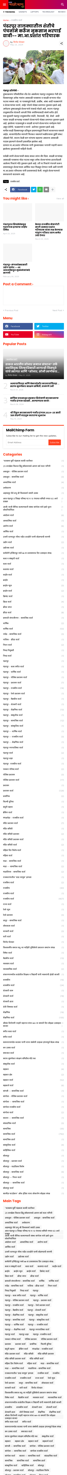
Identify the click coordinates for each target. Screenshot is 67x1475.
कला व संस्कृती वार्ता (33, 558)
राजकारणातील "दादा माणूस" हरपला (33, 877)
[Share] (61, 43)
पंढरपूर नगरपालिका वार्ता (33, 747)
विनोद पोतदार (33, 942)
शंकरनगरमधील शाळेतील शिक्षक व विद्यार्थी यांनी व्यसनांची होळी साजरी (33, 974)
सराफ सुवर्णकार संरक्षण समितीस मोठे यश (33, 1058)
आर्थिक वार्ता (33, 531)
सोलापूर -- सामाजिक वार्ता (33, 1182)
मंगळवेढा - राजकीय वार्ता (33, 817)
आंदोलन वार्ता (33, 515)
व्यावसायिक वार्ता (33, 969)
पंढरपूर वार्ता (33, 752)
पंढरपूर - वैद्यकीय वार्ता (33, 698)
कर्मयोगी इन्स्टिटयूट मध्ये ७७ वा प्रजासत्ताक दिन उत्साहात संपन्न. (33, 553)
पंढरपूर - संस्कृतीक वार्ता (33, 715)
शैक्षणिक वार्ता (33, 1017)
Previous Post (11, 310)
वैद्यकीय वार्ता (33, 958)
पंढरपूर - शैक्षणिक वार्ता (33, 709)
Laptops (35, 12)
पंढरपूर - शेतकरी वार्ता (33, 704)
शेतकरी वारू (33, 990)
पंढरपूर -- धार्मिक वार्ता (33, 731)
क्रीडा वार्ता (33, 612)
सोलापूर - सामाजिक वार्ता (33, 1171)
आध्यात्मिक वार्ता (33, 520)
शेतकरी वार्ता (33, 996)
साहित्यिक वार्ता (33, 1150)
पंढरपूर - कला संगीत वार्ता (33, 666)
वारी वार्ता (33, 936)
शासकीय (33, 979)
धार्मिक (33, 623)
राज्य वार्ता (33, 904)
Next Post (57, 310)
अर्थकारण (33, 487)
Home (6, 20)
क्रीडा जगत (33, 607)
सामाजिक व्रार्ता (33, 1139)
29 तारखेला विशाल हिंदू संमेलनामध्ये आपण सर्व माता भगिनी (33, 466)
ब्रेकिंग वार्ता (33, 812)
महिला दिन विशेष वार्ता (33, 850)
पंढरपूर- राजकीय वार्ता (33, 763)
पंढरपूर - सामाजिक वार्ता (33, 720)
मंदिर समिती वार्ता (33, 844)
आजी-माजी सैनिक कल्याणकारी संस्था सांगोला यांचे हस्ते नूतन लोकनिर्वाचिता (33, 508)
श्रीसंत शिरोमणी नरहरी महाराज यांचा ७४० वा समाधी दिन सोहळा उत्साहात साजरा (33, 1024)
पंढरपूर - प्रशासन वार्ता (33, 682)
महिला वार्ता (33, 855)
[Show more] (52, 189)
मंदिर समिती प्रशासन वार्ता (33, 839)
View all (60, 198)
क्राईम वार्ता (33, 590)
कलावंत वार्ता (33, 569)
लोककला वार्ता (33, 925)
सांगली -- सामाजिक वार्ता (33, 1090)
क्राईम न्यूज (33, 585)
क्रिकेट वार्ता (33, 596)
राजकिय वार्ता (33, 882)
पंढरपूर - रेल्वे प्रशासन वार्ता (33, 693)
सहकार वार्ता (33, 1079)
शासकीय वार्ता (33, 985)
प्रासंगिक (33, 796)
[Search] (63, 4)
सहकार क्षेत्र (33, 1074)
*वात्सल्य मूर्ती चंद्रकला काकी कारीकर (33, 460)
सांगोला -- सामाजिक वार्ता (33, 1101)
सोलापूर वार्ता (33, 1188)
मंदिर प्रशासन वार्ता (33, 823)
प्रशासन (33, 785)
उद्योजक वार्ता (33, 547)
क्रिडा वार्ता (33, 601)
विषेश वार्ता (33, 952)
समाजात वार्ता (33, 1052)
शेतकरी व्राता (33, 1001)
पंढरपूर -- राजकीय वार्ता (33, 736)
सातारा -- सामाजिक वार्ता (33, 1117)
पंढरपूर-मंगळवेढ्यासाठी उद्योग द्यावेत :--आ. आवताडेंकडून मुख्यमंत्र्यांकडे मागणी (16, 268)
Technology (48, 12)
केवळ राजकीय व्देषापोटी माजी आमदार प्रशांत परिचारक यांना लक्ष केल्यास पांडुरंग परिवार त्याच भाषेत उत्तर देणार (49, 230)
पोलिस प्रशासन (33, 774)
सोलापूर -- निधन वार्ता (33, 1177)
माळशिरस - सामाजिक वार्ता (33, 871)
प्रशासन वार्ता (33, 790)
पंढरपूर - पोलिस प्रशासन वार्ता (33, 677)
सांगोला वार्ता (33, 1112)
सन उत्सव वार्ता (33, 1047)
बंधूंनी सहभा (33, 806)
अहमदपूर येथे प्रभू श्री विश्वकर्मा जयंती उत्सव (33, 493)
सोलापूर (33, 1155)
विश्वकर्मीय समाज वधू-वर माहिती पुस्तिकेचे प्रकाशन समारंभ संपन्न (33, 947)
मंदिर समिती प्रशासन (33, 833)
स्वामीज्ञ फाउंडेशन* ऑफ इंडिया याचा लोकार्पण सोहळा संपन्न (33, 1193)
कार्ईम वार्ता (33, 574)
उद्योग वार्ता (33, 542)
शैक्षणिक (33, 1012)
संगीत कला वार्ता (33, 1031)
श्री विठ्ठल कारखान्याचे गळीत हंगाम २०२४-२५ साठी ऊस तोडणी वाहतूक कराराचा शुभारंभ (35, 414)
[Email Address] (27, 442)
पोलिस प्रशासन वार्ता (33, 779)
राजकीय (33, 887)
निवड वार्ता (33, 655)
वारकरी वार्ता (33, 931)
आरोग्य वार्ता (33, 526)
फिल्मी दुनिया (33, 801)
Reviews (62, 12)
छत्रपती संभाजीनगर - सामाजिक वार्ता (33, 617)
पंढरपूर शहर (33, 758)
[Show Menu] (4, 4)
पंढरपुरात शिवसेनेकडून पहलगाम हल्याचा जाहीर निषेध (15, 227)
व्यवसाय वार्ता (33, 963)
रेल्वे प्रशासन (33, 915)
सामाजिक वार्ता (33, 1134)
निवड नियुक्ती (33, 650)
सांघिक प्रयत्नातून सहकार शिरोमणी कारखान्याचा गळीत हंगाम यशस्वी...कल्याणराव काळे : (34, 399)
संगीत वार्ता (33, 1036)
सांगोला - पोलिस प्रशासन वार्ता (33, 1096)
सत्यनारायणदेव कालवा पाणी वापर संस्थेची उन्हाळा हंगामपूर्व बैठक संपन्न (33, 1042)
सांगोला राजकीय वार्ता (33, 1106)
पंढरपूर (33, 661)
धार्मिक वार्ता (33, 628)
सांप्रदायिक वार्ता (33, 1123)
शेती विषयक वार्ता (33, 1006)
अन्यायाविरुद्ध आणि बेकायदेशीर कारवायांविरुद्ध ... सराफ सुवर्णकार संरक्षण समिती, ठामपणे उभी (34, 385)
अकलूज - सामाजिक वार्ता (33, 476)
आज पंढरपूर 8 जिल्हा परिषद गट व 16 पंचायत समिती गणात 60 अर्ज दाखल (33, 500)
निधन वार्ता (33, 644)
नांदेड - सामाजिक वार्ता (33, 634)
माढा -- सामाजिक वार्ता (33, 866)
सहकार (33, 1069)
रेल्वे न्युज (33, 909)
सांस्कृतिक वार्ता (33, 1144)
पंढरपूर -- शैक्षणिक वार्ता (33, 742)
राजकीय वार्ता (16, 20)
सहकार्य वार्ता (33, 1085)
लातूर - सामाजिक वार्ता (33, 920)
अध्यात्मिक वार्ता (33, 482)
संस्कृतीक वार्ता (33, 1063)
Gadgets (23, 12)
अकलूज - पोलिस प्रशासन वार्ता (33, 471)
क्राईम (33, 580)
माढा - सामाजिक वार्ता (33, 860)
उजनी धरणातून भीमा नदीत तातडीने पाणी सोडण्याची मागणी (33, 536)
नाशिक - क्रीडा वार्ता (33, 639)
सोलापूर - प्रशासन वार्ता (33, 1161)
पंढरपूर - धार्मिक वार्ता (33, 671)
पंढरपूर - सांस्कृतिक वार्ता (33, 725)
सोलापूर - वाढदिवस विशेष (33, 1166)
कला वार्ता (33, 563)
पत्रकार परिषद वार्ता (33, 769)
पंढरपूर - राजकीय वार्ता (33, 688)
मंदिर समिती (33, 828)
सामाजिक (33, 1128)
